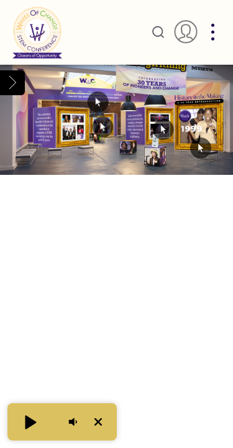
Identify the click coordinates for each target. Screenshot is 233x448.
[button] (30, 422)
